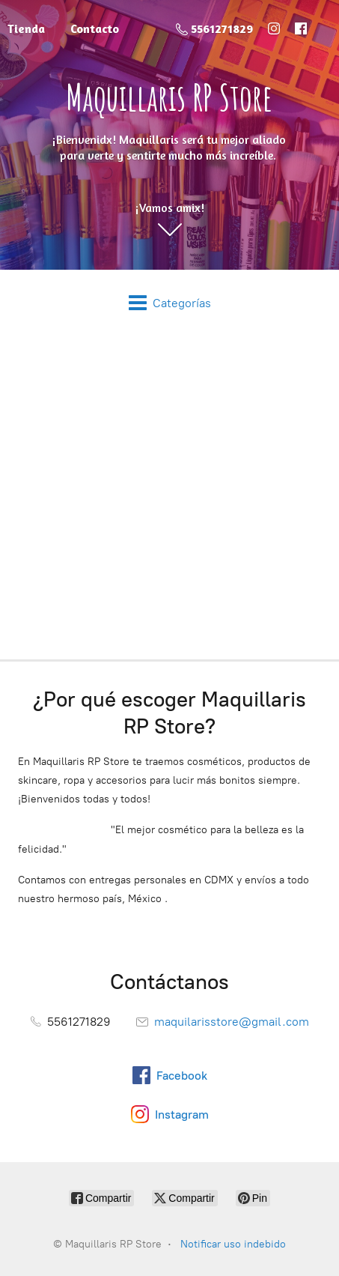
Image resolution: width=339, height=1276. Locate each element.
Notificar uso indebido (233, 1244)
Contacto (94, 28)
